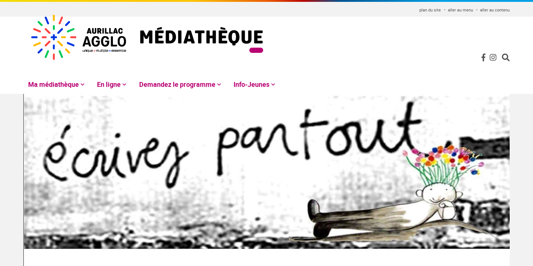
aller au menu (460, 10)
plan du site (430, 10)
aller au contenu (495, 10)
